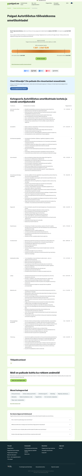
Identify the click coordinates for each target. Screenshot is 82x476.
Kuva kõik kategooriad (15, 403)
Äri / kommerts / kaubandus (51, 397)
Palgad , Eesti (21, 8)
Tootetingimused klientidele (30, 448)
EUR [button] (67, 3)
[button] (72, 3)
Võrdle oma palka (41, 58)
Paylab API (44, 452)
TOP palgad (10, 459)
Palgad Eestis (10, 448)
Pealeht (9, 8)
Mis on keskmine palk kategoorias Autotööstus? (21, 419)
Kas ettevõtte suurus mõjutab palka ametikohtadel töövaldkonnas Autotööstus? (28, 429)
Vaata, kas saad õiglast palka (18, 380)
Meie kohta (27, 454)
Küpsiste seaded (55, 467)
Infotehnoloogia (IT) (43, 393)
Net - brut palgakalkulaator (35, 4)
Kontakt (61, 448)
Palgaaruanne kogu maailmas (48, 448)
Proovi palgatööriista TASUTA (19, 88)
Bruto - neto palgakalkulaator (14, 457)
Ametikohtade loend (24, 4)
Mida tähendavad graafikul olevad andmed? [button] (21, 64)
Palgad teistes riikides (12, 452)
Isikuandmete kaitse (40, 467)
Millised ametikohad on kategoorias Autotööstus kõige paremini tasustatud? (28, 424)
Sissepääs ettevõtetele (56, 4)
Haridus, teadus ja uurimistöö (29, 393)
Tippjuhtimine (38, 397)
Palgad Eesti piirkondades (13, 450)
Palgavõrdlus (49, 3)
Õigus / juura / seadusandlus (18, 400)
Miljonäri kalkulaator (12, 454)
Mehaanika (14, 397)
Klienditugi (52, 393)
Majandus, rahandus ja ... (63, 393)
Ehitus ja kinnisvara (16, 393)
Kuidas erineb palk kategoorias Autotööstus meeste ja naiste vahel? (26, 434)
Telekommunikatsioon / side (26, 397)
